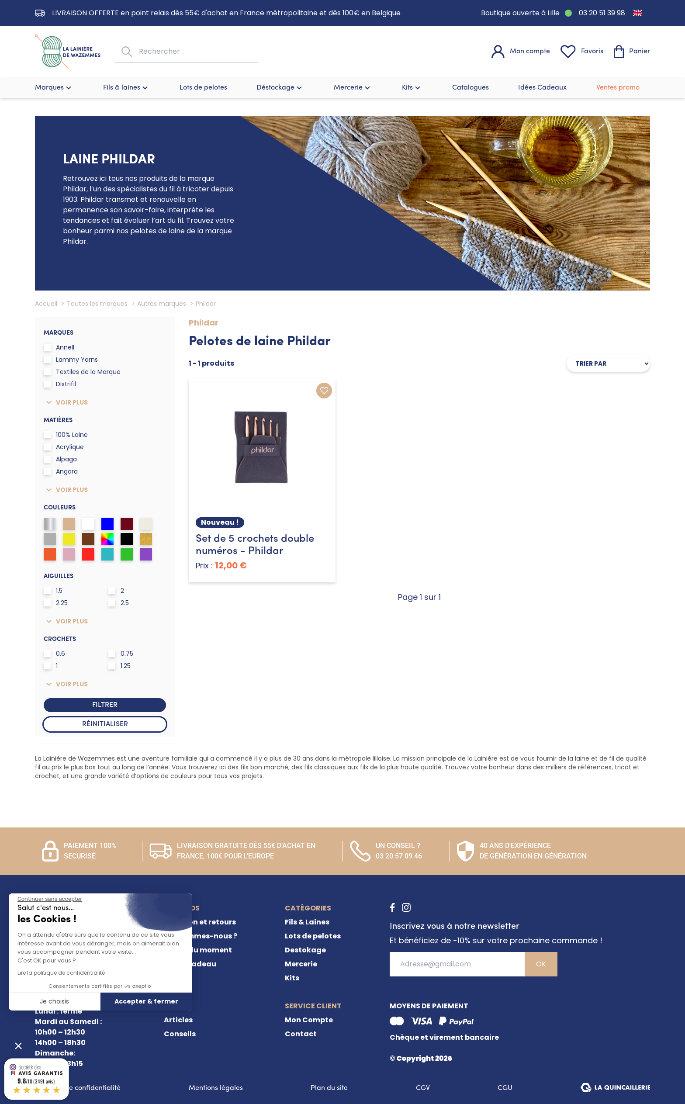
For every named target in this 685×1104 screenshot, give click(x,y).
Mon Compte (309, 1020)
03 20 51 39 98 (602, 13)
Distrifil (60, 384)
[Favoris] (581, 51)
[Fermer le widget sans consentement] (49, 899)
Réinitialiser (105, 724)
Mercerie (353, 88)
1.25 (119, 665)
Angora (61, 471)
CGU (505, 1088)
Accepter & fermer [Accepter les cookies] (146, 1001)
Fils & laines (126, 88)
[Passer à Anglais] (638, 13)
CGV (423, 1088)
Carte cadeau (190, 964)
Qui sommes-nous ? (200, 936)
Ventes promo (618, 87)
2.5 (118, 603)
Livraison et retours (200, 922)
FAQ (171, 978)
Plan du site (329, 1088)
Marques (54, 88)
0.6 (54, 653)
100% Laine (66, 434)
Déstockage (280, 88)
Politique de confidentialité (78, 1088)
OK (541, 964)
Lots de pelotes (203, 87)
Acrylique (64, 447)
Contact (301, 1034)
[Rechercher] (125, 51)
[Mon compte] (520, 51)
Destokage (305, 950)
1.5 (53, 590)
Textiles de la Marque (82, 371)
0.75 (120, 653)
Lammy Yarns (71, 359)
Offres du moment (198, 950)
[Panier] (632, 51)
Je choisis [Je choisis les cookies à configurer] (54, 1001)
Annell (59, 347)
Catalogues (470, 87)
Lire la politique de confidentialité (61, 972)
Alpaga (60, 459)
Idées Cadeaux (542, 87)
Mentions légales (216, 1088)
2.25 (56, 603)
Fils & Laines (307, 922)
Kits (412, 88)
